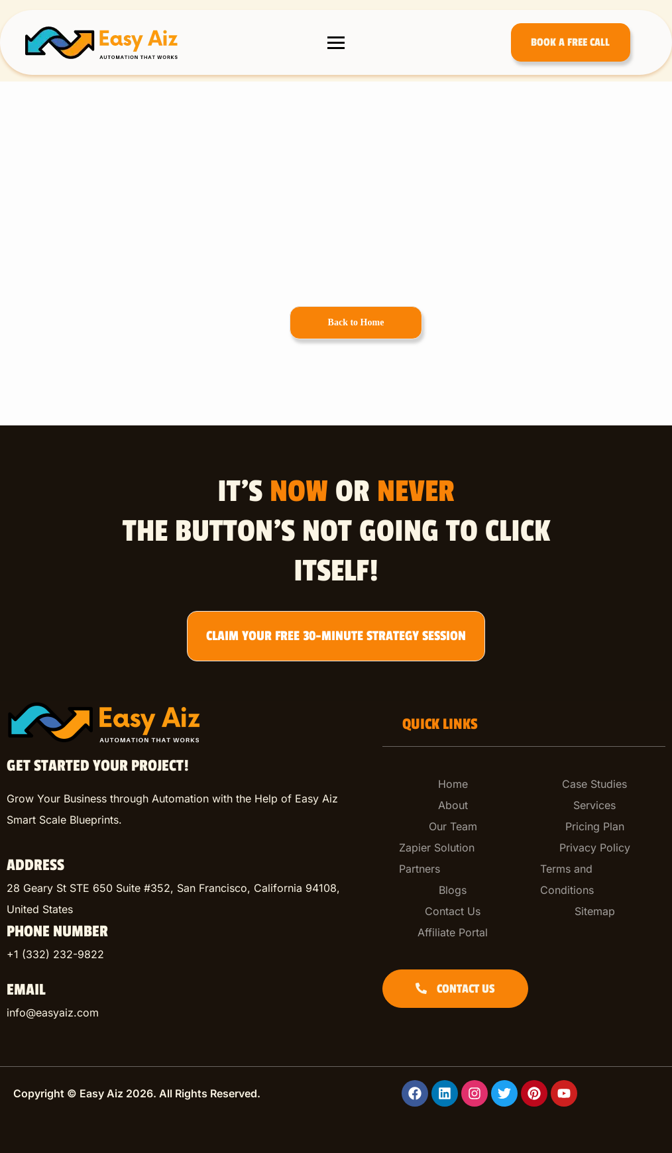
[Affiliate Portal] (453, 932)
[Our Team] (453, 826)
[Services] (594, 805)
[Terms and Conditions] (594, 879)
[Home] (453, 784)
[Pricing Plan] (594, 826)
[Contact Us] (453, 911)
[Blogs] (453, 890)
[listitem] (185, 898)
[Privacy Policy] (594, 847)
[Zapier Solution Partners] (453, 858)
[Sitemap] (594, 911)
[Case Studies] (594, 784)
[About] (453, 805)
